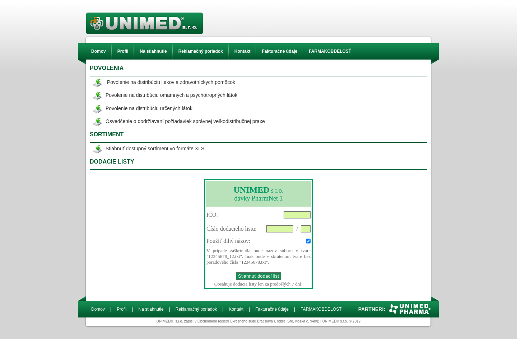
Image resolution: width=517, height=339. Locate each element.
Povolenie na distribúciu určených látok (149, 108)
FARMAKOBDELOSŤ (330, 51)
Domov (98, 51)
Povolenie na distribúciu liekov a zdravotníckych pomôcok (171, 82)
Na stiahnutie (153, 51)
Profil (123, 51)
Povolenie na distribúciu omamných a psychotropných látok (171, 95)
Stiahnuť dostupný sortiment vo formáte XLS (155, 148)
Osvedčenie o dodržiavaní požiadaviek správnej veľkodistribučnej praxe (185, 121)
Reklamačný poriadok (200, 51)
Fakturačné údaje (279, 51)
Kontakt (242, 51)
